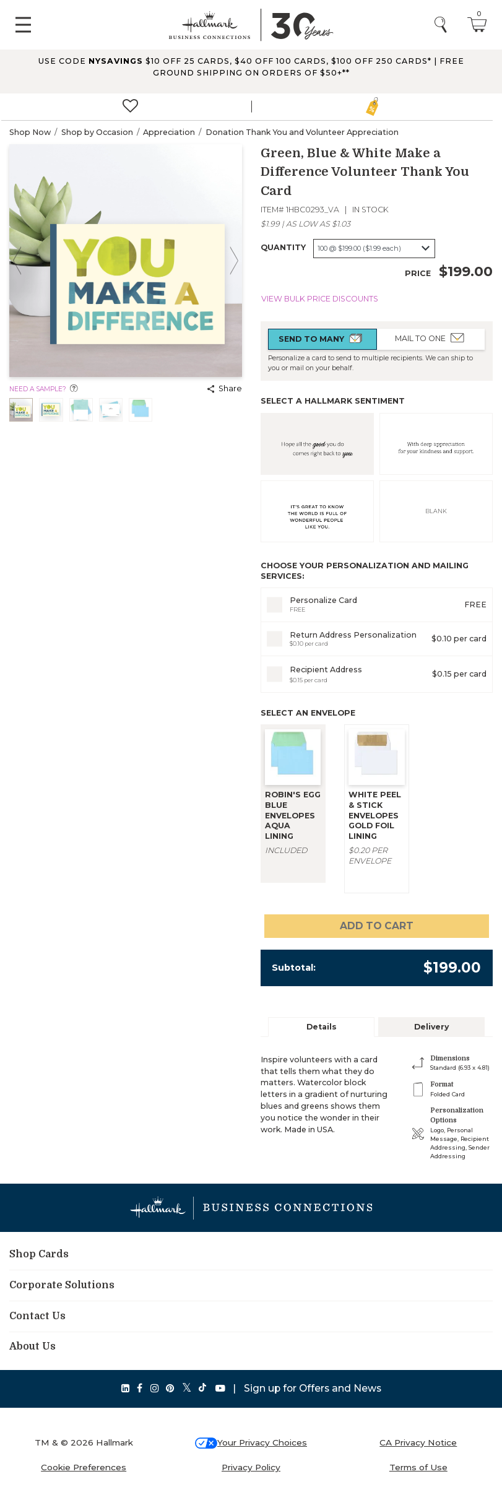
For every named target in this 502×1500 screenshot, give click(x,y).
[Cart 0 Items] (477, 24)
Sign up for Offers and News (312, 1388)
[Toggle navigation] (23, 25)
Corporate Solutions (62, 1285)
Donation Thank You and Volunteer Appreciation (302, 132)
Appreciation (169, 132)
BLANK (436, 511)
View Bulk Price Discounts (319, 298)
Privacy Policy (251, 1467)
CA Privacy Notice (418, 1442)
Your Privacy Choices (262, 1442)
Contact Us (37, 1316)
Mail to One (431, 338)
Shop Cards (39, 1254)
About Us (32, 1346)
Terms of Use (418, 1467)
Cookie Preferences (83, 1467)
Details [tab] (321, 1026)
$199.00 (466, 271)
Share (224, 388)
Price (418, 273)
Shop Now (30, 132)
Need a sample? (43, 388)
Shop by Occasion (97, 132)
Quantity (283, 247)
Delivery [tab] (431, 1026)
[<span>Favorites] (130, 107)
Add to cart (376, 926)
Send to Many (322, 339)
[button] (251, 71)
